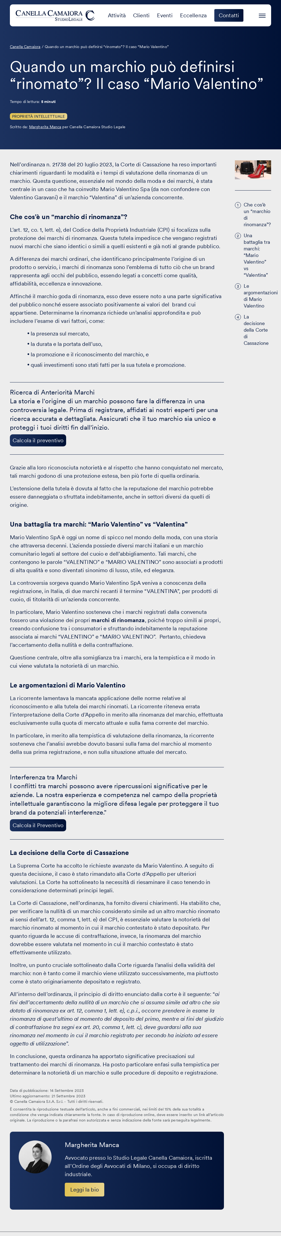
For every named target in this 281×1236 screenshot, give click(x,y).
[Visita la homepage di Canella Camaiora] (56, 15)
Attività (117, 15)
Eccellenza (193, 15)
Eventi (165, 15)
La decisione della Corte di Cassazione (256, 330)
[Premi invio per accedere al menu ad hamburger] (262, 14)
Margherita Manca (45, 127)
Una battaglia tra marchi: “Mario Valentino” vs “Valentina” (257, 255)
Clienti (141, 15)
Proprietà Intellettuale (38, 116)
